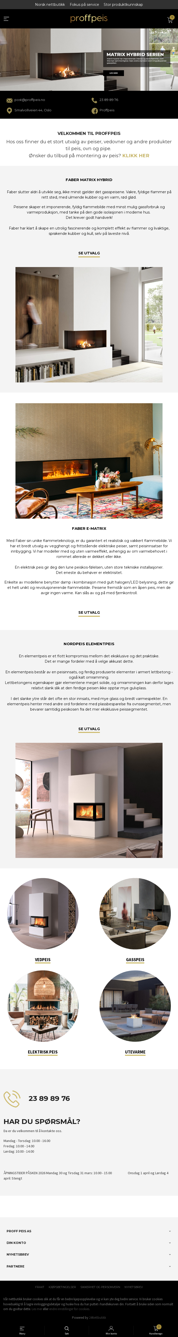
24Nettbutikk (97, 1317)
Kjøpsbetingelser (62, 1287)
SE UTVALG (89, 253)
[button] (4, 1210)
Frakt (39, 1287)
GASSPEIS (135, 959)
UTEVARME (135, 1052)
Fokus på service (84, 4)
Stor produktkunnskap (123, 4)
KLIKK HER (135, 156)
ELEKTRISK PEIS (43, 1052)
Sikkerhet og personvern (100, 1287)
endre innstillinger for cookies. (69, 1309)
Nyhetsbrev (133, 1287)
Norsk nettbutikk (50, 4)
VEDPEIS (42, 959)
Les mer (37, 1309)
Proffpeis (107, 110)
